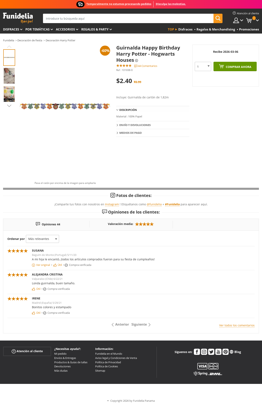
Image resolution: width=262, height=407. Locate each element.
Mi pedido (60, 353)
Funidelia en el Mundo (108, 353)
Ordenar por (16, 239)
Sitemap (100, 370)
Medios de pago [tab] (130, 133)
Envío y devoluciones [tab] (135, 125)
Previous (9, 47)
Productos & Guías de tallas (70, 362)
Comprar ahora (238, 67)
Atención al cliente (27, 351)
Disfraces (11, 29)
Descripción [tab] (128, 110)
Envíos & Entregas (65, 358)
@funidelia (154, 204)
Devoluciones (62, 366)
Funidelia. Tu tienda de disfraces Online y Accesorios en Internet (18, 18)
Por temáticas (37, 29)
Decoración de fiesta (29, 40)
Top (171, 29)
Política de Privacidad (108, 362)
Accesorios (65, 29)
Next (9, 106)
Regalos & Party (94, 29)
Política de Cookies (106, 366)
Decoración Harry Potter (60, 40)
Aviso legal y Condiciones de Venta (116, 358)
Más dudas (61, 370)
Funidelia (8, 40)
